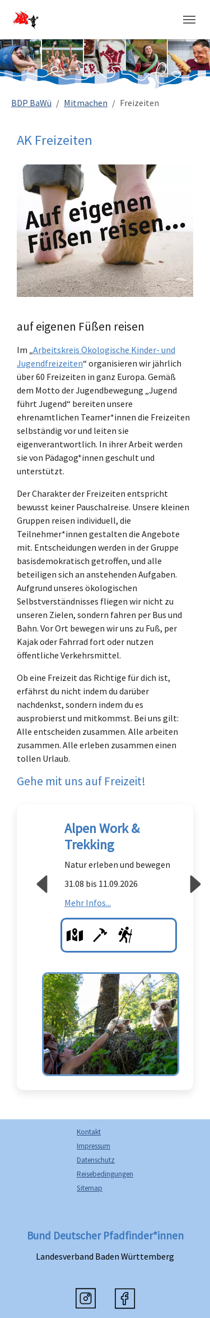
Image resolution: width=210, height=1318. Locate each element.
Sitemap (89, 1188)
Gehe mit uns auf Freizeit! (81, 781)
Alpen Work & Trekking (101, 836)
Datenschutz (96, 1160)
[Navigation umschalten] (189, 19)
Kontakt (89, 1132)
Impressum (93, 1146)
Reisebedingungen (105, 1174)
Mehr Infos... (87, 902)
